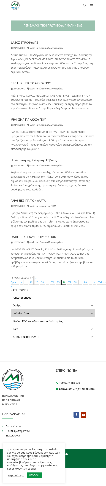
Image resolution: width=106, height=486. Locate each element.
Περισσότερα (16, 475)
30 (42, 282)
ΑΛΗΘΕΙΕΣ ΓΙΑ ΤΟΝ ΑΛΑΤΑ (28, 200)
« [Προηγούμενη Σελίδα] (21, 282)
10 (31, 282)
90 (85, 282)
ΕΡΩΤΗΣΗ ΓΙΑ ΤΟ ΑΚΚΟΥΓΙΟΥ (31, 83)
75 (58, 282)
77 (69, 282)
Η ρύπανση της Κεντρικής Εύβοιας (34, 160)
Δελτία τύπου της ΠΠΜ (43, 206)
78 (75, 282)
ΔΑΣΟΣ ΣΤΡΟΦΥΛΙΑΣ (24, 42)
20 (36, 282)
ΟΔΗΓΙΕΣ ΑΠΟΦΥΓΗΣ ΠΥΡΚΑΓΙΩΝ (33, 237)
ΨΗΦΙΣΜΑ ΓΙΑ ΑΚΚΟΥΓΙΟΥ (28, 119)
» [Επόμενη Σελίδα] (94, 282)
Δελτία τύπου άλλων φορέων (46, 48)
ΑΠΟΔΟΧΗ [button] (34, 475)
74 (52, 282)
